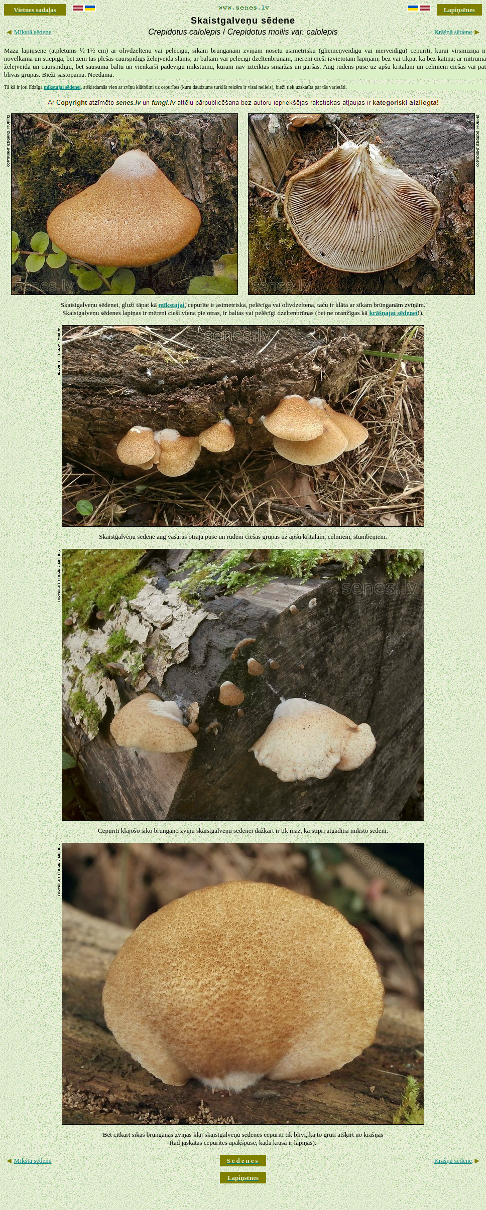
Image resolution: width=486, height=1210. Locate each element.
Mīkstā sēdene (33, 32)
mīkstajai (172, 305)
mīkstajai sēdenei (62, 87)
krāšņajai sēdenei (393, 313)
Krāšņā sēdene (453, 32)
